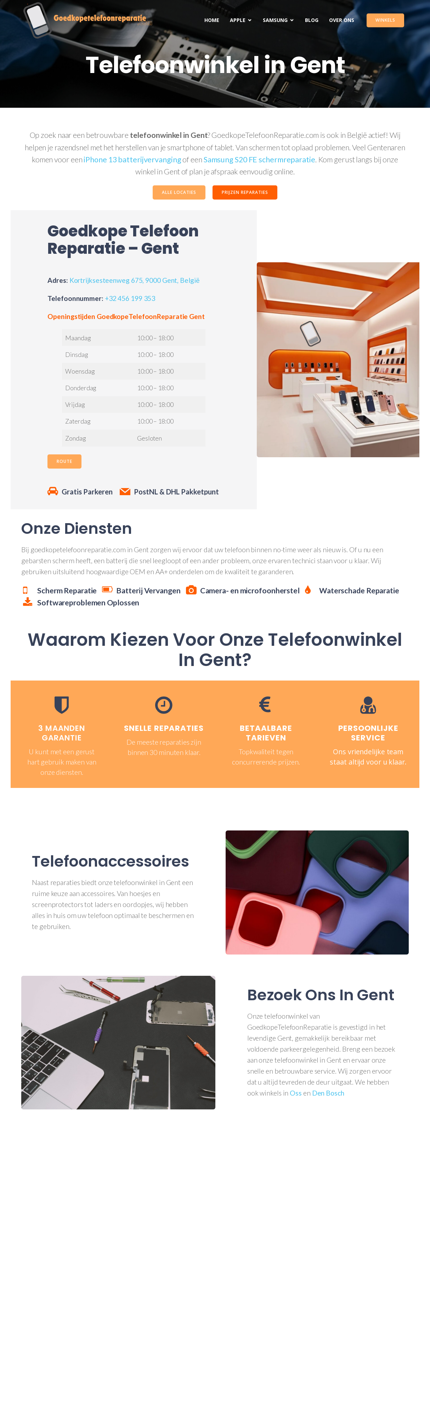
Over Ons (341, 20)
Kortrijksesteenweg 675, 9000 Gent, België (134, 280)
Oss (296, 1093)
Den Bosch (328, 1093)
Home (211, 20)
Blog (311, 20)
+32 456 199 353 (130, 298)
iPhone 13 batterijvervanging (132, 159)
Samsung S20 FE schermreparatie (259, 159)
